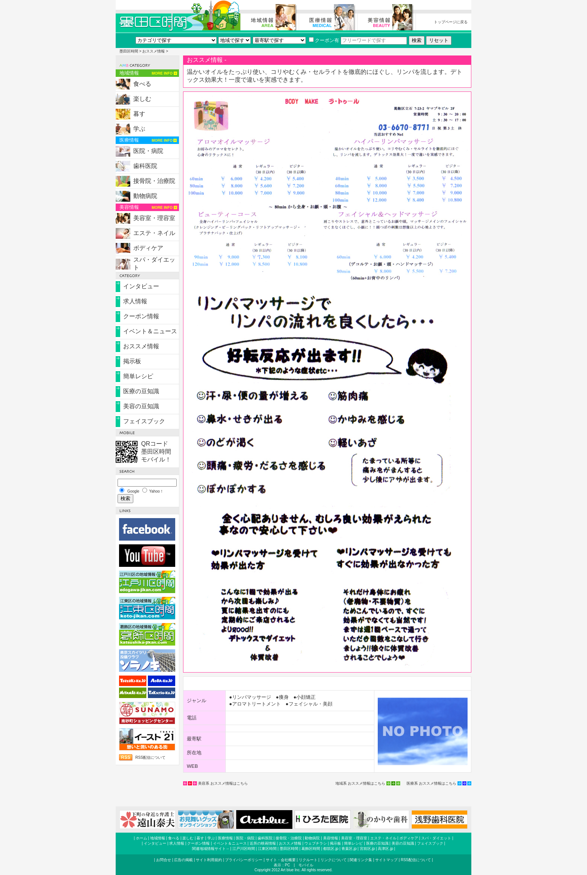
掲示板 (132, 361)
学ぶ (139, 129)
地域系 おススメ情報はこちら (360, 783)
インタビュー (141, 286)
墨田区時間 (128, 51)
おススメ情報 (153, 51)
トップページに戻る (451, 22)
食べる (142, 84)
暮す (139, 114)
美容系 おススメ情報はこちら (223, 783)
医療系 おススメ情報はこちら (431, 783)
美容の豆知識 (141, 406)
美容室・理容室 (154, 218)
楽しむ (142, 99)
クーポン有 (324, 40)
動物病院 (145, 196)
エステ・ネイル (154, 233)
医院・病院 (148, 151)
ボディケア (148, 248)
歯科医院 (145, 166)
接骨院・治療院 (154, 181)
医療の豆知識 (141, 391)
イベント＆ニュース (150, 331)
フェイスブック (144, 421)
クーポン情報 (141, 316)
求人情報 (135, 301)
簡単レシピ (138, 376)
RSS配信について (150, 757)
